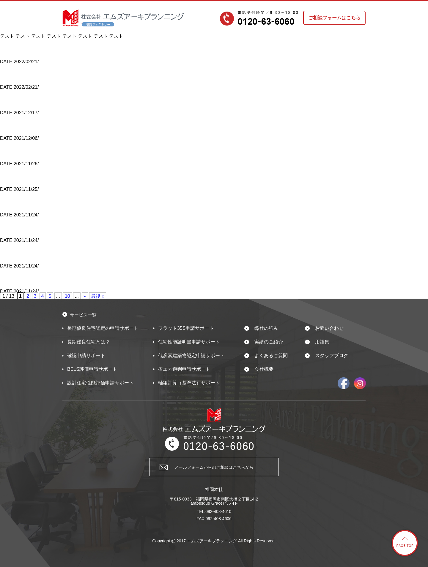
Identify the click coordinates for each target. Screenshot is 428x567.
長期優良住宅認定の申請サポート (103, 328)
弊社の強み (266, 328)
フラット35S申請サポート (186, 328)
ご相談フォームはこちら (334, 17)
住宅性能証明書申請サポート (189, 341)
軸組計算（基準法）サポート (189, 382)
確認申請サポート (86, 355)
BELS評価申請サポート (92, 369)
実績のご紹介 (268, 341)
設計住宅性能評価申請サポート (100, 382)
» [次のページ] (85, 296)
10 (67, 296)
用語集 (322, 341)
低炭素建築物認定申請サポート (191, 355)
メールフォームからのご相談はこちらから (214, 467)
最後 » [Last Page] (97, 296)
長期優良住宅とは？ (88, 341)
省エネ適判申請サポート (184, 369)
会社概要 (263, 369)
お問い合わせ (329, 328)
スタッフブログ (331, 355)
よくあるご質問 (271, 355)
